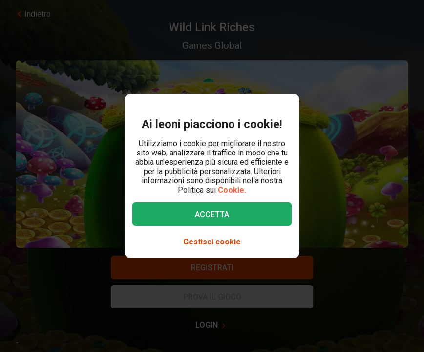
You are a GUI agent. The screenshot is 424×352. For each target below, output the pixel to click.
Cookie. (232, 190)
